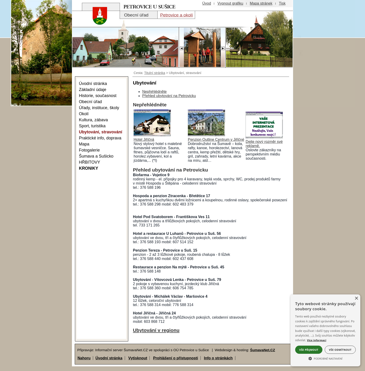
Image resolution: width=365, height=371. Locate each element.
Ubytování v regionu (156, 330)
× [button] (356, 298)
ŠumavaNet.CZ (262, 350)
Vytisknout (137, 358)
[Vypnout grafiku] (230, 3)
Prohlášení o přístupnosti (175, 358)
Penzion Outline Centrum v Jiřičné (216, 140)
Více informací (316, 340)
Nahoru (84, 358)
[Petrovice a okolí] (176, 15)
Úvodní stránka (108, 358)
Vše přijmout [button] (308, 349)
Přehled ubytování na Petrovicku (169, 96)
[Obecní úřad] (139, 15)
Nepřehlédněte (154, 92)
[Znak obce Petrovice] (97, 22)
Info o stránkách (218, 358)
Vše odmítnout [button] (340, 349)
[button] (325, 358)
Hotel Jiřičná (144, 140)
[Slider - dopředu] (223, 47)
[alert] (325, 330)
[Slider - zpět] (181, 47)
